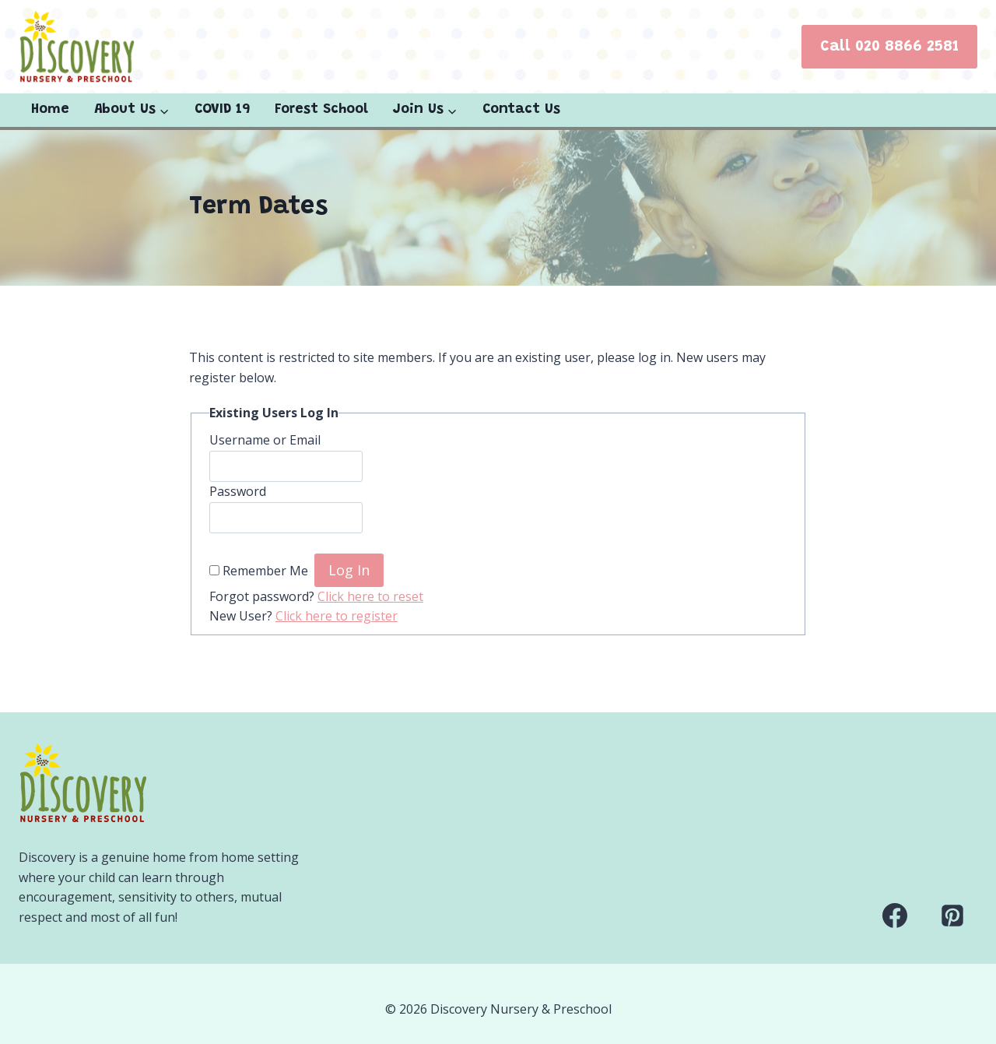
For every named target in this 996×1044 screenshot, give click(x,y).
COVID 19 (222, 110)
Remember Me (265, 570)
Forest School (321, 110)
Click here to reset (370, 596)
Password (237, 491)
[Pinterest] (952, 915)
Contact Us (521, 110)
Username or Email (265, 439)
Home (50, 110)
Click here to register (336, 615)
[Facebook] (895, 915)
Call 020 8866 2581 (889, 46)
